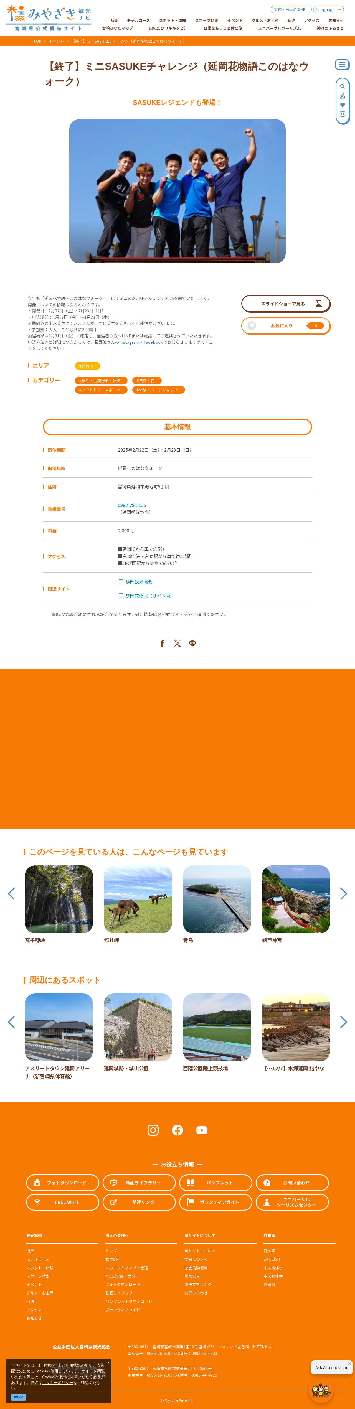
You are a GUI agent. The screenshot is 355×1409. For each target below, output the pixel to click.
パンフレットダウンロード (128, 1301)
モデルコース (37, 1259)
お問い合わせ (196, 1293)
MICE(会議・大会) (121, 1276)
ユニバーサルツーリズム (279, 28)
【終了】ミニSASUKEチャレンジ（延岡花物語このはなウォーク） (129, 41)
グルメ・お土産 (40, 1293)
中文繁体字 (273, 1276)
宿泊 (30, 1301)
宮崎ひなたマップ (117, 28)
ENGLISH (271, 1259)
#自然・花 (145, 380)
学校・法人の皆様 (289, 9)
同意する (19, 1397)
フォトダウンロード (122, 1284)
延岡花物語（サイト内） (146, 595)
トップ (111, 1250)
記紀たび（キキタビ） (168, 28)
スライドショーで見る (283, 303)
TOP (37, 41)
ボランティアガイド (122, 1310)
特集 (30, 1250)
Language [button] (325, 9)
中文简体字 (273, 1267)
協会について (196, 1259)
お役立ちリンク (198, 1284)
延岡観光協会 (135, 581)
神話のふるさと (330, 28)
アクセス (34, 1310)
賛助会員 (192, 1276)
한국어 (269, 1284)
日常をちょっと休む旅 (223, 28)
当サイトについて (199, 1250)
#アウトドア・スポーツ (99, 390)
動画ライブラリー (120, 1293)
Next (343, 894)
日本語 (269, 1250)
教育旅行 (113, 1259)
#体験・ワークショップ (157, 390)
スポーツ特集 (38, 1276)
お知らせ (34, 1318)
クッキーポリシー (57, 1382)
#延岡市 (86, 366)
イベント (56, 41)
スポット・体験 (40, 1267)
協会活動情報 (196, 1267)
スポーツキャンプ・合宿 (126, 1267)
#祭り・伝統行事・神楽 (99, 380)
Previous (11, 894)
